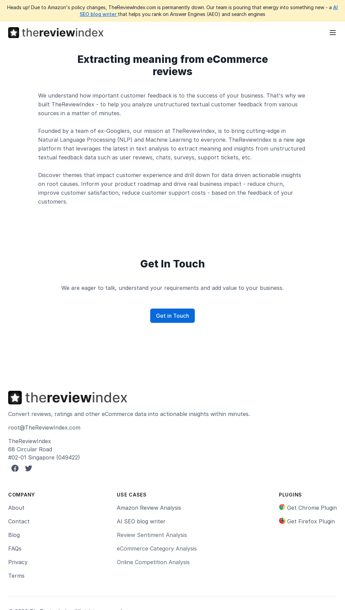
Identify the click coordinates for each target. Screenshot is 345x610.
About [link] (16, 507)
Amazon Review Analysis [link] (149, 507)
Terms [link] (16, 575)
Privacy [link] (18, 562)
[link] (308, 508)
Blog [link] (14, 534)
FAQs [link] (14, 548)
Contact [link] (19, 521)
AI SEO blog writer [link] (141, 521)
